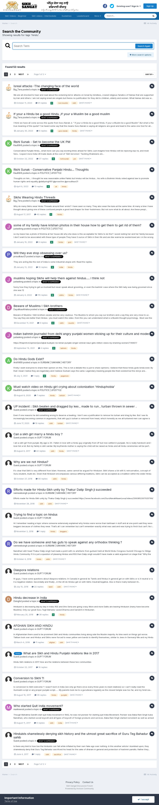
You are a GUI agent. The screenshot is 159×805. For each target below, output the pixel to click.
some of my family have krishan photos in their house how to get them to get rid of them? (77, 225)
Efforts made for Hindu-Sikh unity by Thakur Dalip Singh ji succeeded (62, 489)
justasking (18, 228)
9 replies (42, 323)
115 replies (41, 295)
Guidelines (67, 16)
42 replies (40, 451)
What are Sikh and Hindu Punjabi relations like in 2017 (61, 653)
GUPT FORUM (44, 437)
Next (21, 74)
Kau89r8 (18, 145)
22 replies (38, 586)
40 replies (40, 214)
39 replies (40, 695)
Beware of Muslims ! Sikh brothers (38, 306)
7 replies (39, 395)
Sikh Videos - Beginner (15, 16)
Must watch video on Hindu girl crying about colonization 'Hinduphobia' (64, 387)
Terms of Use (10, 801)
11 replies (38, 642)
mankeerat (19, 709)
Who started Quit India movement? (38, 706)
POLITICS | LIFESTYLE (51, 173)
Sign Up (150, 6)
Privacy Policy (73, 782)
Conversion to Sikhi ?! (29, 678)
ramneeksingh (20, 493)
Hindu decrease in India (30, 598)
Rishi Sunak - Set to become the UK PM (42, 142)
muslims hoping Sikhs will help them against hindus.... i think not (59, 278)
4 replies (43, 348)
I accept (143, 799)
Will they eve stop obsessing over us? (40, 253)
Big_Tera (18, 89)
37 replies (42, 158)
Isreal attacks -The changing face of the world (46, 86)
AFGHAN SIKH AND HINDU (33, 625)
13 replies (37, 186)
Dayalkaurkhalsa (22, 309)
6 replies (41, 131)
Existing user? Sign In (129, 6)
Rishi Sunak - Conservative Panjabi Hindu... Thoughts (51, 169)
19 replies (38, 423)
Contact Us (87, 782)
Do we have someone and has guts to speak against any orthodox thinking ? (68, 542)
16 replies (41, 667)
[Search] (124, 15)
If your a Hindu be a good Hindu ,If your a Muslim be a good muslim (62, 114)
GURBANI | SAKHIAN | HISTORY (55, 362)
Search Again (144, 46)
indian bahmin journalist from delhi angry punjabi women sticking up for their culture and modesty (83, 334)
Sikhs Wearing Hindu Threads (34, 197)
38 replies (42, 614)
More (97, 16)
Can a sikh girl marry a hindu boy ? (38, 434)
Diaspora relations (26, 570)
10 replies (41, 267)
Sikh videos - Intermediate (44, 16)
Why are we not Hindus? (31, 462)
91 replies (41, 103)
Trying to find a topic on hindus (35, 514)
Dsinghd (18, 601)
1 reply (35, 376)
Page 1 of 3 (40, 74)
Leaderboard (83, 16)
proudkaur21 (20, 256)
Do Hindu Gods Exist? (29, 359)
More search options (140, 55)
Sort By (149, 74)
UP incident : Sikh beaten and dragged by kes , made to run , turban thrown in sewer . (75, 406)
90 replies (42, 478)
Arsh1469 (18, 362)
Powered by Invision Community (79, 788)
